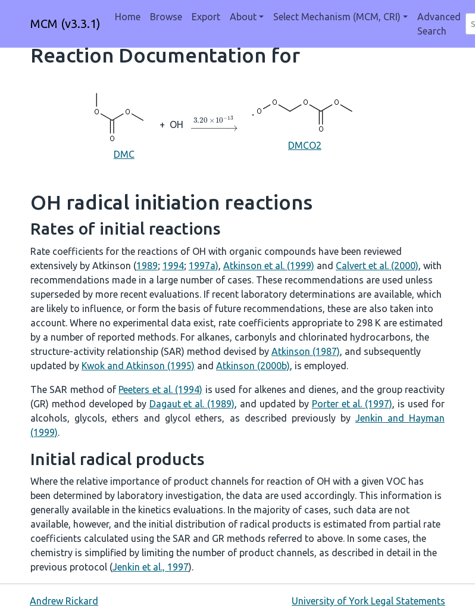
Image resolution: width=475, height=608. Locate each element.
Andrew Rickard (64, 600)
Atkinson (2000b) (253, 365)
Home (127, 16)
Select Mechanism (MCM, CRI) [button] (337, 16)
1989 (147, 265)
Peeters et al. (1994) (160, 389)
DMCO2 (305, 123)
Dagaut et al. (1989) (192, 403)
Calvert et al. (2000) (377, 265)
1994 (173, 265)
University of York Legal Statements (368, 600)
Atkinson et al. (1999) (268, 265)
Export (206, 16)
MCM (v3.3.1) (65, 23)
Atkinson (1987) (305, 351)
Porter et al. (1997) (352, 403)
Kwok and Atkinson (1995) (138, 365)
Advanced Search (439, 23)
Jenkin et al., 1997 (150, 567)
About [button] (243, 16)
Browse (166, 16)
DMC (124, 124)
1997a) (203, 265)
